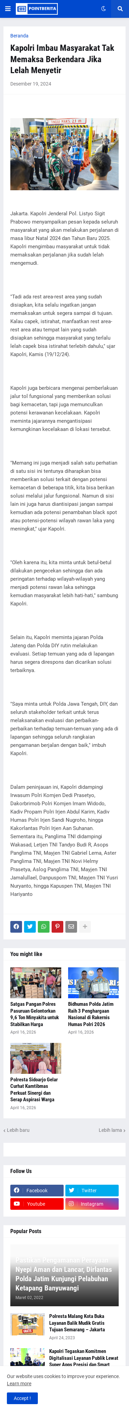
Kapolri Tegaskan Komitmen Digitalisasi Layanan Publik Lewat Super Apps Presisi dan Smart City (83, 1361)
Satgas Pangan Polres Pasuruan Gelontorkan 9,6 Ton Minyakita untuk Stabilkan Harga (34, 1014)
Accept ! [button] (22, 1398)
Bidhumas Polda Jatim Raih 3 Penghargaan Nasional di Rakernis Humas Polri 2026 (91, 1014)
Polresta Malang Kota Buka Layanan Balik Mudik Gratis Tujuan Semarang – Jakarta (77, 1323)
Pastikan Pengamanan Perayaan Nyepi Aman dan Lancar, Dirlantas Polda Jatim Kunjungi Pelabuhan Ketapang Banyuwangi (63, 1274)
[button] (8, 9)
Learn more (19, 1383)
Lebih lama (110, 1130)
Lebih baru (18, 1130)
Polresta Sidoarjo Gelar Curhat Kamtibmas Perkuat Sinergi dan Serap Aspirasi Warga (34, 1090)
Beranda (19, 35)
